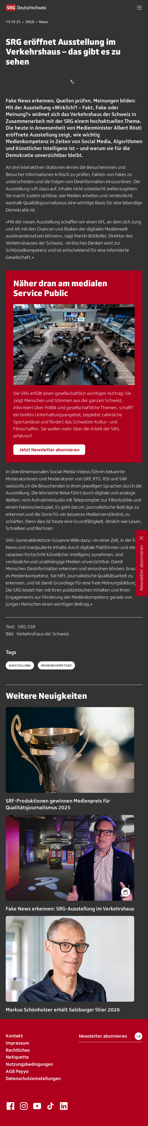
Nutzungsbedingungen (29, 1064)
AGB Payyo (17, 1071)
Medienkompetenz (56, 665)
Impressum (17, 1043)
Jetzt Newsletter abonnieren (49, 449)
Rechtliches (18, 1050)
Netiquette (17, 1057)
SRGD (29, 22)
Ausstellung (20, 665)
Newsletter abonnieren (110, 1036)
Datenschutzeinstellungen (33, 1078)
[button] (139, 7)
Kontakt (14, 1035)
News (43, 22)
